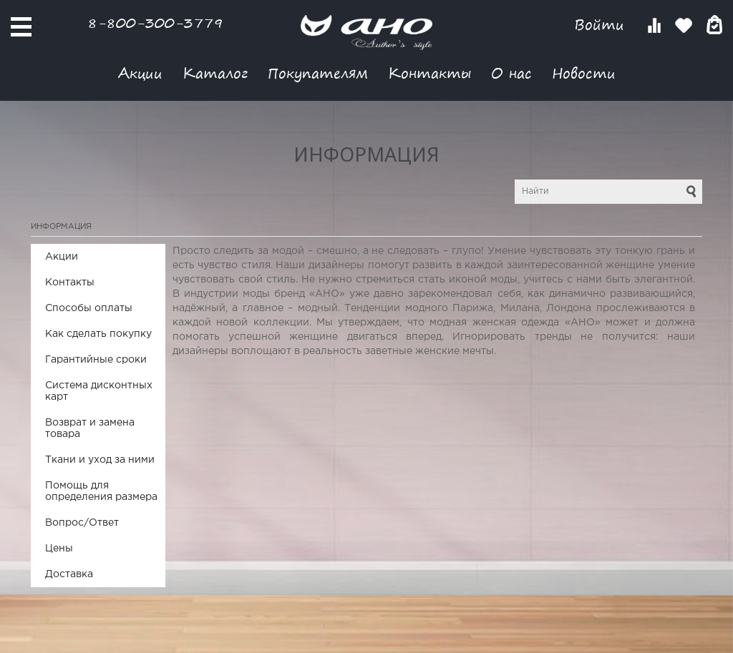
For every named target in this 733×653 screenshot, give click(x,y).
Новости (584, 72)
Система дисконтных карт (98, 391)
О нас (511, 72)
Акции (140, 72)
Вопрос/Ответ (82, 523)
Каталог (215, 72)
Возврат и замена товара (90, 428)
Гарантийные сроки (96, 359)
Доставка (69, 574)
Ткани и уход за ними (100, 460)
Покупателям (318, 72)
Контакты (429, 72)
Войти (601, 24)
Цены (59, 548)
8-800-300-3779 (155, 22)
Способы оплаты (88, 308)
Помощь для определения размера (101, 491)
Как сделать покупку (98, 334)
